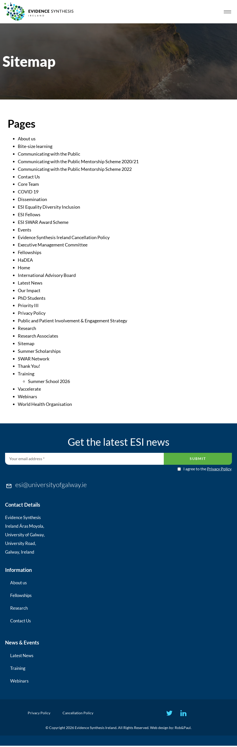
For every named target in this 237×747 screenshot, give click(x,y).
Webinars (27, 396)
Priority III (28, 305)
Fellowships (29, 252)
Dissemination (32, 199)
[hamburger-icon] (227, 11)
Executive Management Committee (52, 244)
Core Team (28, 184)
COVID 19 (28, 191)
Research (27, 328)
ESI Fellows (29, 214)
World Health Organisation (45, 404)
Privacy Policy (32, 313)
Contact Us (29, 176)
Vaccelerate (29, 389)
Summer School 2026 (49, 381)
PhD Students (32, 298)
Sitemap (26, 343)
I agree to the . (207, 469)
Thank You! (29, 366)
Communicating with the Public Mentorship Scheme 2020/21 (78, 161)
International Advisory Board (47, 275)
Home (24, 267)
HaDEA (25, 260)
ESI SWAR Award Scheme (43, 222)
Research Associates (38, 336)
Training (26, 373)
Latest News (30, 283)
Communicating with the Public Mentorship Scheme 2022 (75, 169)
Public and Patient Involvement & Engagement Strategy (72, 320)
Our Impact (29, 290)
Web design (159, 729)
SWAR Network (33, 358)
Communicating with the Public (49, 154)
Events (24, 230)
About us (27, 138)
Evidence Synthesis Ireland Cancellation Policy (64, 237)
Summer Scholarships (39, 351)
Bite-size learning (35, 146)
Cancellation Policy (79, 713)
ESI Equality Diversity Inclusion (49, 207)
